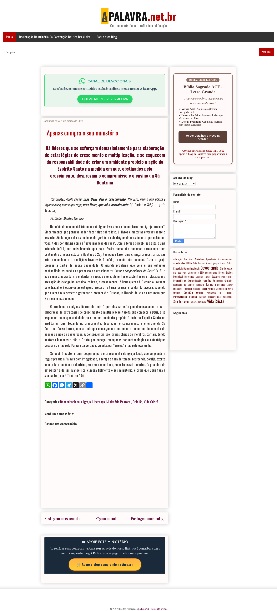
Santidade (228, 297)
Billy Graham (199, 263)
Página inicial (106, 518)
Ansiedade (199, 259)
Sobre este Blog (107, 36)
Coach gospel (212, 263)
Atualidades (179, 263)
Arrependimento (225, 259)
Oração (199, 293)
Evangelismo (227, 276)
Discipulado (193, 272)
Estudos (216, 276)
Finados (219, 280)
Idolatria (200, 284)
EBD (202, 272)
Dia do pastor (226, 268)
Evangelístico (179, 280)
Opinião (137, 401)
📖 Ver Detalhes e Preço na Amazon (203, 137)
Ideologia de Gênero (183, 284)
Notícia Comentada (217, 289)
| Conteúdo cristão (159, 609)
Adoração (177, 259)
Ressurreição (214, 297)
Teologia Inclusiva (197, 302)
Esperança (189, 276)
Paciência (211, 292)
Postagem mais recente (62, 518)
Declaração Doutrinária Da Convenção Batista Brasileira (54, 36)
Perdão (229, 293)
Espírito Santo (203, 276)
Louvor (230, 284)
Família (207, 280)
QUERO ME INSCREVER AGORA (105, 99)
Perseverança (180, 297)
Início (9, 36)
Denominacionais (71, 401)
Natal (204, 288)
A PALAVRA (144, 609)
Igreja (87, 401)
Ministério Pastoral (118, 401)
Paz (221, 293)
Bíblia (189, 263)
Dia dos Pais (179, 272)
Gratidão (228, 280)
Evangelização (194, 280)
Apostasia (211, 259)
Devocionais (209, 267)
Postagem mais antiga (148, 518)
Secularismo (181, 301)
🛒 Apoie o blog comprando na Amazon (105, 564)
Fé (214, 280)
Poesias (193, 297)
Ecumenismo (211, 272)
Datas (222, 263)
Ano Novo (188, 259)
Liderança (98, 401)
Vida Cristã (151, 401)
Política (202, 296)
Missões (196, 289)
